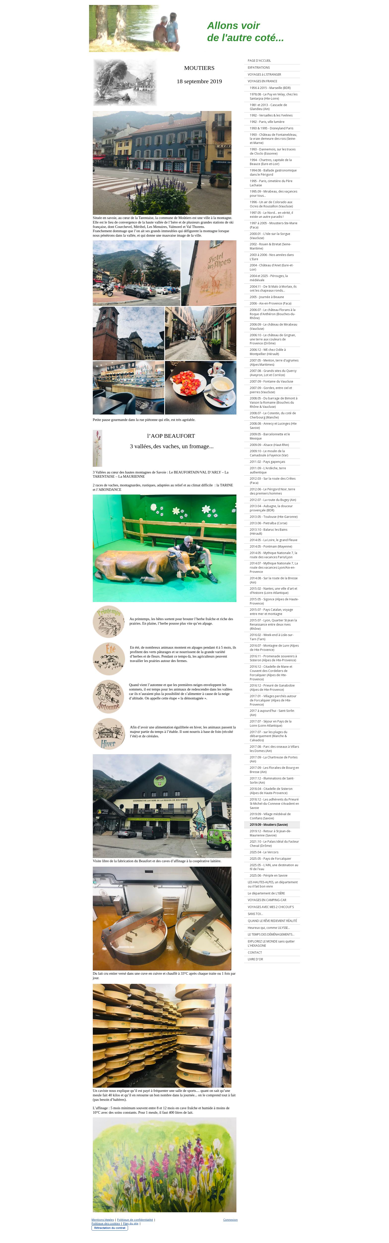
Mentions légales (103, 1219)
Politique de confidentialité (135, 1219)
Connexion (230, 1219)
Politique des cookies (106, 1223)
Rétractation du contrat (109, 1228)
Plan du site (130, 1223)
